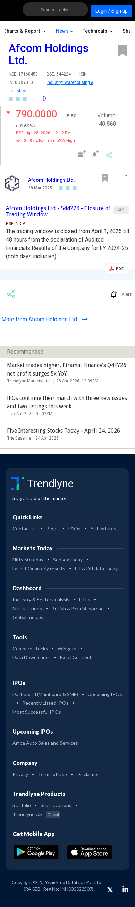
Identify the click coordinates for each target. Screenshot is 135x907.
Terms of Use (52, 774)
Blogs (53, 528)
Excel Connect (76, 657)
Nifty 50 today (27, 559)
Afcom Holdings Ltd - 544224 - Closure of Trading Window (58, 211)
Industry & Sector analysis (40, 599)
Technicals (96, 31)
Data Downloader (31, 657)
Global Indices (27, 617)
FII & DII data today (96, 568)
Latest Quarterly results (38, 568)
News (62, 31)
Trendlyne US (36, 814)
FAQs (74, 528)
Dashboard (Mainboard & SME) (45, 694)
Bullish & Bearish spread (78, 609)
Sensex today (68, 559)
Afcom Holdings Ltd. (51, 180)
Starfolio (21, 805)
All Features (103, 528)
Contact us (24, 528)
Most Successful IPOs (36, 712)
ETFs (84, 599)
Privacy (20, 774)
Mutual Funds (27, 609)
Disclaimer (88, 774)
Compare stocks (30, 649)
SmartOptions (56, 805)
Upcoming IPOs (105, 694)
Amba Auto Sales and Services (45, 743)
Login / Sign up (111, 11)
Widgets (67, 649)
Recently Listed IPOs (45, 703)
